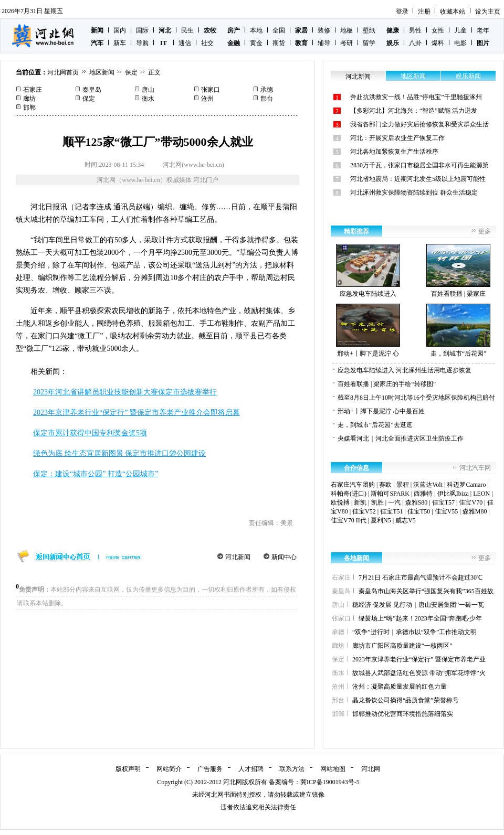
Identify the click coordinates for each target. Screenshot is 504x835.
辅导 (324, 43)
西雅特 (423, 493)
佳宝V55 (446, 511)
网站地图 (332, 769)
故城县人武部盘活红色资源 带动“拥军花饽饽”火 (419, 673)
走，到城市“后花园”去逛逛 (375, 425)
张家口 (210, 89)
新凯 (360, 502)
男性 (415, 30)
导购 (142, 43)
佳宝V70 (470, 502)
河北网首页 (63, 72)
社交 (207, 43)
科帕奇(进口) (348, 493)
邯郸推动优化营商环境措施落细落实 (402, 714)
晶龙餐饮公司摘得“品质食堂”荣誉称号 (405, 700)
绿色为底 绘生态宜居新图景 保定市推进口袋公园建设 (119, 453)
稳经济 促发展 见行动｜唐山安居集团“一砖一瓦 (418, 604)
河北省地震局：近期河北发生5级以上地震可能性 (418, 179)
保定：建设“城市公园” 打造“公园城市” (95, 474)
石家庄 (32, 89)
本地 (256, 30)
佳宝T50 (418, 511)
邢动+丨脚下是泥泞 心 (368, 330)
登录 (402, 11)
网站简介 (169, 769)
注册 (424, 11)
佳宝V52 (364, 511)
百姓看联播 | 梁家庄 (458, 270)
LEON (481, 493)
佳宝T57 (443, 502)
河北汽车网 (475, 468)
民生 (187, 30)
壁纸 (369, 30)
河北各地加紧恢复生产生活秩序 (394, 151)
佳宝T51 (391, 511)
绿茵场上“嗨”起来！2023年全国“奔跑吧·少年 (420, 618)
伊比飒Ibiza (453, 493)
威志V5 (405, 520)
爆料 (438, 43)
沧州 (207, 98)
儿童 (460, 30)
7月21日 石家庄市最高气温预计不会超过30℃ (420, 577)
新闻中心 (284, 557)
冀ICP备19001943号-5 (330, 782)
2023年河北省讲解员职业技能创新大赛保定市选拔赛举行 (125, 392)
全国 (278, 30)
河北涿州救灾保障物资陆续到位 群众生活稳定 (414, 192)
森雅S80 (416, 502)
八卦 (415, 43)
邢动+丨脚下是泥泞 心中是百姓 (381, 411)
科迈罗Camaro (466, 484)
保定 (131, 72)
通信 (184, 43)
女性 (438, 30)
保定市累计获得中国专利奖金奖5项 (90, 433)
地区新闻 (101, 72)
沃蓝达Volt (428, 484)
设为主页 (487, 11)
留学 (369, 43)
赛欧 (385, 484)
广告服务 (210, 769)
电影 (460, 43)
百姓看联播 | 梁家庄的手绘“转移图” (387, 384)
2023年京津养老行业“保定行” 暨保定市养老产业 (419, 659)
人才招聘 (251, 769)
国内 (119, 30)
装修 (324, 30)
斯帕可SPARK (390, 493)
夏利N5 (381, 520)
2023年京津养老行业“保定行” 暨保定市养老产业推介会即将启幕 (136, 412)
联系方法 (291, 769)
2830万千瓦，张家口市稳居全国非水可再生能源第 (419, 165)
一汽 (394, 502)
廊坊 (29, 98)
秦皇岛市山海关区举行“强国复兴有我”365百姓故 (426, 591)
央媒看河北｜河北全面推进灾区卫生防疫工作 (401, 438)
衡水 (148, 98)
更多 (484, 231)
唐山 (148, 89)
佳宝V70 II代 (348, 520)
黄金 (256, 43)
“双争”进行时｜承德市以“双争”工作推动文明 (414, 632)
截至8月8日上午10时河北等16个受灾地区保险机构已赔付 (416, 397)
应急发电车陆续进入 (368, 270)
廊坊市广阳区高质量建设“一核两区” (402, 645)
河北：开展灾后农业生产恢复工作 (397, 138)
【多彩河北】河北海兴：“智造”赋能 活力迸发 (413, 110)
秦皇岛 (91, 89)
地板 (346, 30)
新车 (119, 43)
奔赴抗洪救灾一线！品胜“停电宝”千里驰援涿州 (416, 97)
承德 (266, 89)
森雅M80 (475, 511)
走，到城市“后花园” (458, 330)
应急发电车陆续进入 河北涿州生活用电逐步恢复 (404, 370)
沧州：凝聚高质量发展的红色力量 (399, 686)
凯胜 (377, 502)
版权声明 (128, 769)
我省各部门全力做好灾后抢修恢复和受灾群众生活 (419, 124)
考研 (346, 43)
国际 (142, 30)
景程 (402, 484)
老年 (483, 30)
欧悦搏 (340, 502)
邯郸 (29, 107)
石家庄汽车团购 (353, 484)
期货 (278, 43)
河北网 (370, 769)
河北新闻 (237, 557)
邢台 (266, 98)
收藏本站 (452, 11)
